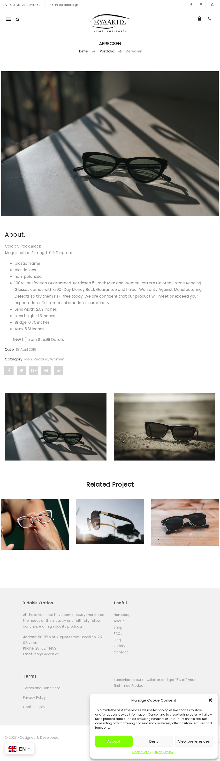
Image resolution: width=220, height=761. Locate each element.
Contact (121, 652)
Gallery (119, 646)
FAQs (118, 633)
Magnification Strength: (27, 253)
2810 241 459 (31, 5)
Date (9, 349)
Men (28, 359)
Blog (117, 639)
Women (57, 359)
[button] (210, 700)
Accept (114, 741)
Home (83, 51)
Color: (11, 246)
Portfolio (107, 51)
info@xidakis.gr (66, 5)
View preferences (194, 741)
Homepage (123, 614)
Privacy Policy (164, 752)
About (119, 621)
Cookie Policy (141, 752)
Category (13, 359)
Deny (153, 741)
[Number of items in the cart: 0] (209, 18)
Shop (118, 627)
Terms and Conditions (42, 688)
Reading (41, 359)
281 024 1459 (46, 648)
